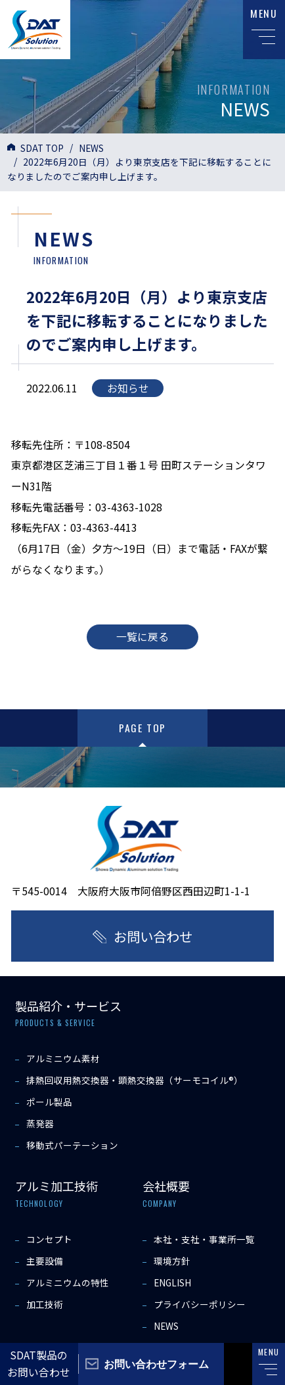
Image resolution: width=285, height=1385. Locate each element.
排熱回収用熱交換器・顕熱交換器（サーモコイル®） (134, 1080)
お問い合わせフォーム (156, 1363)
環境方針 (172, 1260)
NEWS (91, 147)
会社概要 (166, 1185)
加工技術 (44, 1304)
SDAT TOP (42, 147)
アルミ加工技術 (56, 1185)
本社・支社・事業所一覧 (204, 1239)
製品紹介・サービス (68, 1005)
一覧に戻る (142, 636)
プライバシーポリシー (200, 1304)
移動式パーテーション (72, 1145)
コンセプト (49, 1239)
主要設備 (44, 1260)
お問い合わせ (153, 936)
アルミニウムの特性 (67, 1282)
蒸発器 (40, 1123)
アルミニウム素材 (63, 1058)
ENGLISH (172, 1282)
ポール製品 (49, 1101)
